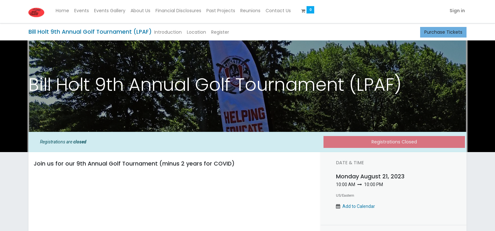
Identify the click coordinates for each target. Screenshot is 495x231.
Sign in (456, 10)
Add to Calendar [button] (358, 206)
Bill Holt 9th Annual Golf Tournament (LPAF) (90, 32)
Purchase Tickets (443, 32)
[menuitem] (63, 11)
